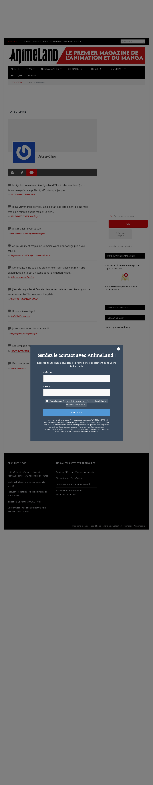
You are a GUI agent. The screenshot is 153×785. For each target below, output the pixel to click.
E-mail (46, 386)
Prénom (47, 372)
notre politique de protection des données (82, 429)
